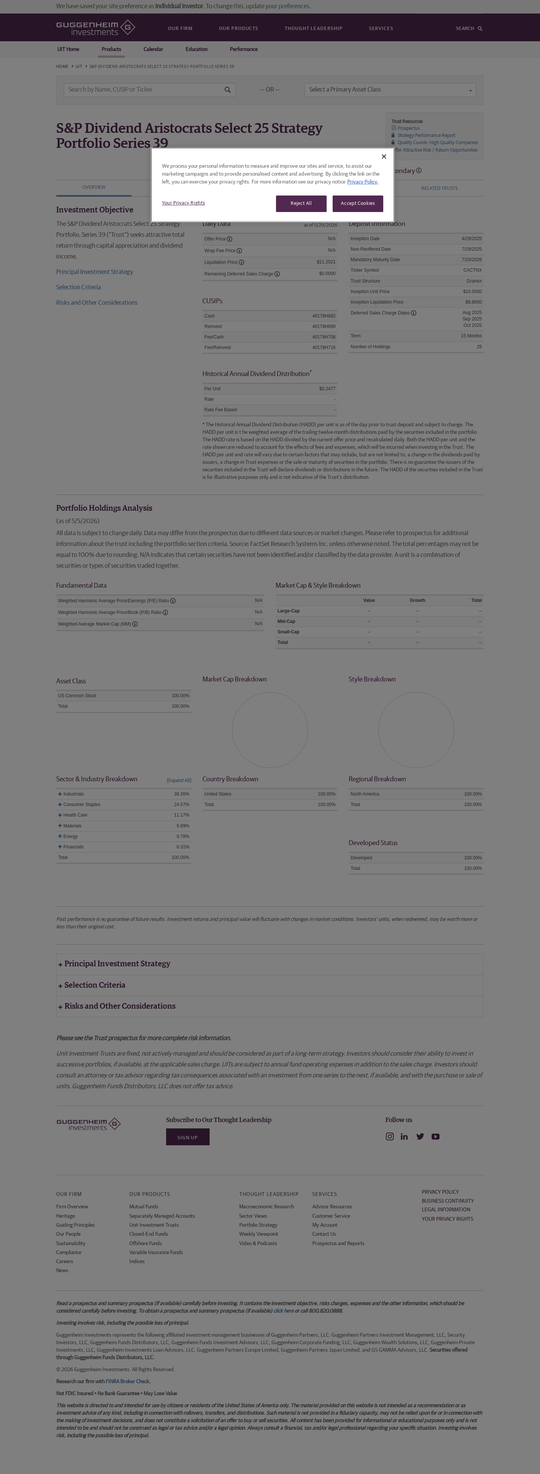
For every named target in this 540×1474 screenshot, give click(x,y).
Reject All (301, 203)
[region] (272, 185)
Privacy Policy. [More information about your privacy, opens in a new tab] (362, 182)
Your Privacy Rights (183, 203)
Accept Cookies (358, 203)
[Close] (384, 156)
